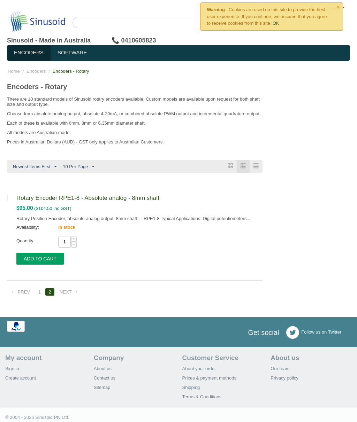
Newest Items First (35, 166)
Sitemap (102, 387)
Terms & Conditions (202, 396)
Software (72, 52)
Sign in (12, 368)
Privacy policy (284, 378)
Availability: (27, 227)
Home (14, 71)
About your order (199, 368)
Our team (280, 368)
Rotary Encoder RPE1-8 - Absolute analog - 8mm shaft (87, 198)
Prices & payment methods (209, 378)
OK (276, 23)
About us (103, 368)
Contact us (104, 378)
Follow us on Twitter (313, 332)
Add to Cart (40, 258)
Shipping (191, 387)
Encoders (29, 52)
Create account (20, 378)
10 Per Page (78, 166)
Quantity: (25, 240)
